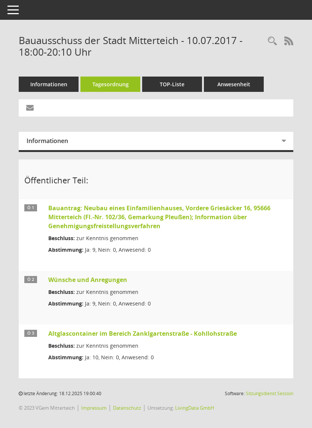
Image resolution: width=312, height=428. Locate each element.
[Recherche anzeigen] (272, 41)
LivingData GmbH (194, 407)
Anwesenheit (233, 84)
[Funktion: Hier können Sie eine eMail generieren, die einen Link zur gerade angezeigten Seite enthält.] (30, 108)
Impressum (94, 407)
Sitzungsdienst (269, 393)
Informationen (48, 84)
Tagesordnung (110, 84)
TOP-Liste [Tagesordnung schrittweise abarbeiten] (172, 84)
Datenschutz (127, 407)
